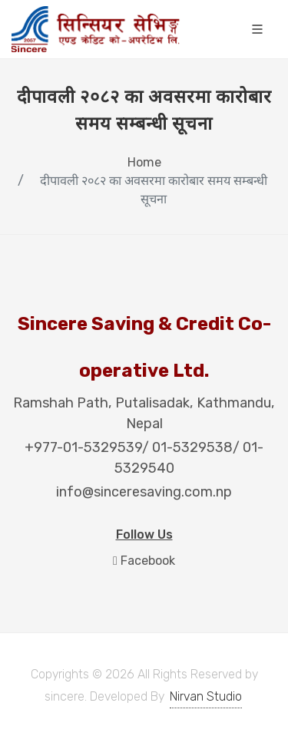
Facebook (144, 560)
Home (144, 162)
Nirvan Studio (206, 696)
